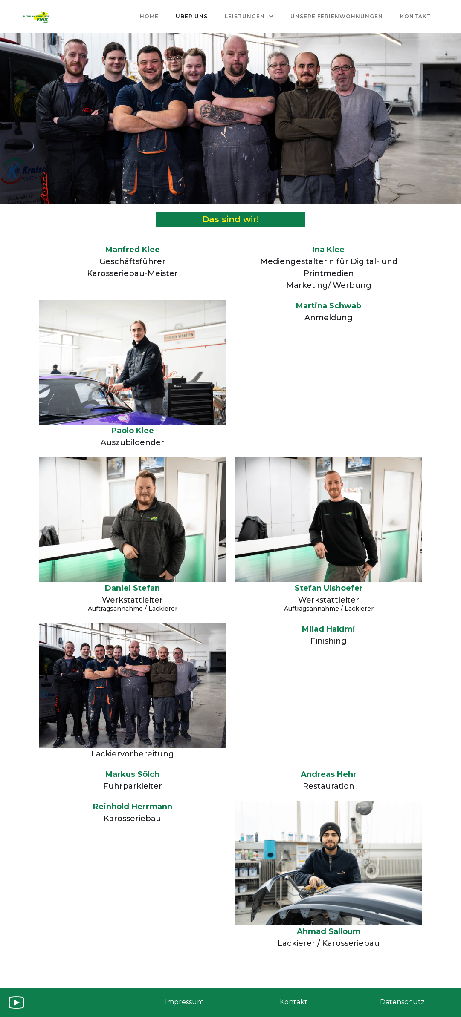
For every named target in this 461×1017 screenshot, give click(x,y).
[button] (249, 16)
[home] (35, 16)
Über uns (192, 16)
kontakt (415, 16)
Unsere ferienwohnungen (336, 16)
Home (149, 16)
